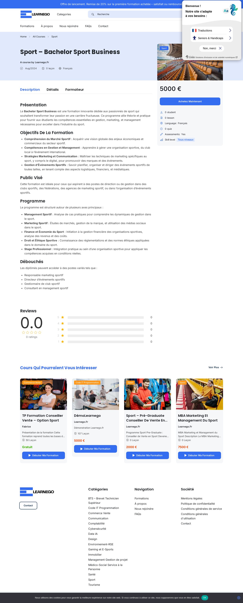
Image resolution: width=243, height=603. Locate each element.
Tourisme (94, 584)
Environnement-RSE (100, 544)
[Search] (92, 14)
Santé (91, 574)
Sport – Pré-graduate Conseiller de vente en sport (145, 420)
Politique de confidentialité (198, 503)
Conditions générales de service (201, 508)
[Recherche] (160, 14)
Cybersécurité (97, 528)
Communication (98, 518)
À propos (47, 26)
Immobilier (95, 554)
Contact (103, 26)
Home (23, 36)
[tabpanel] (86, 195)
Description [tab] (30, 89)
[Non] (238, 597)
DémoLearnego (87, 415)
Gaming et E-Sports (100, 549)
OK (204, 597)
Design (92, 539)
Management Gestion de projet (108, 559)
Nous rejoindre (69, 26)
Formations (27, 26)
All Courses (39, 36)
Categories (64, 14)
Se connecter (213, 26)
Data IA (93, 533)
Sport (54, 36)
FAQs (88, 26)
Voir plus (216, 367)
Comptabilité (96, 523)
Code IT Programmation (87, 382)
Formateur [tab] (74, 89)
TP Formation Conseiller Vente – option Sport (42, 418)
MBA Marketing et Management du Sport (198, 418)
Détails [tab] (53, 89)
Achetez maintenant (190, 101)
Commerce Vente (32, 382)
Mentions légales (191, 498)
